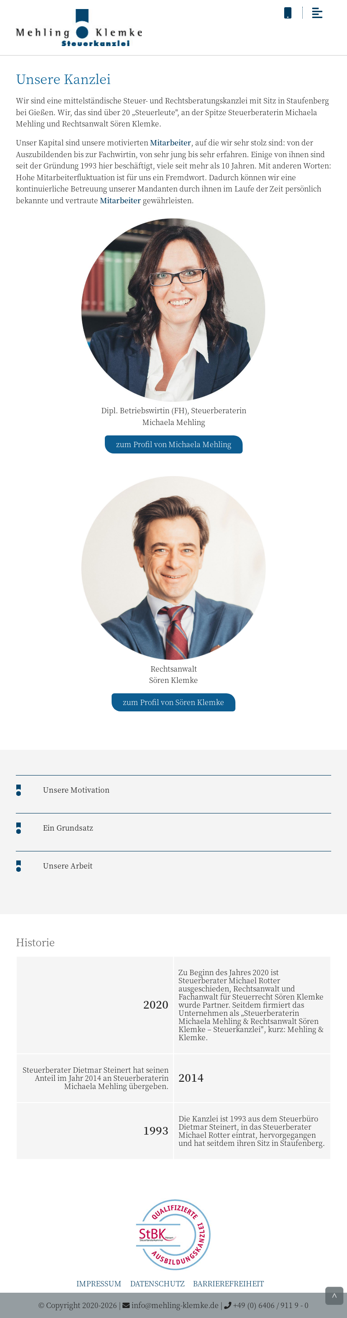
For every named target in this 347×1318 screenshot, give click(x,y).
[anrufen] (287, 12)
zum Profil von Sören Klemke (173, 702)
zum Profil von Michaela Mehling (173, 444)
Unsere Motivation (76, 790)
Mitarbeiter (170, 142)
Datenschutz (157, 1283)
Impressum (99, 1283)
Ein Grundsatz (68, 828)
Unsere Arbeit (68, 865)
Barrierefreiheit (228, 1283)
